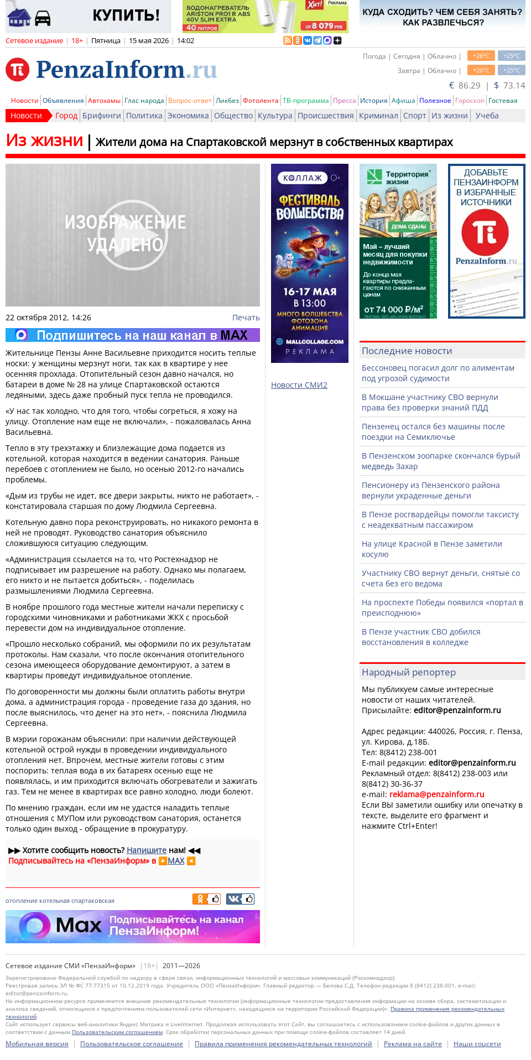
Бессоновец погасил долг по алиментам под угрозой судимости (438, 372)
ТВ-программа (306, 100)
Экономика (188, 115)
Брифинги (101, 115)
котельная (54, 900)
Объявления (63, 100)
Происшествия (326, 115)
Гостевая (503, 100)
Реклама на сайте (413, 1043)
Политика (144, 115)
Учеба (487, 115)
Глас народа (144, 100)
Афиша (403, 100)
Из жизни (449, 115)
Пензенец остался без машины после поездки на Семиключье (433, 431)
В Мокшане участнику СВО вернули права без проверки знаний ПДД (430, 402)
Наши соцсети (477, 1043)
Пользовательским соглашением (117, 1032)
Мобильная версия (37, 1043)
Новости (25, 100)
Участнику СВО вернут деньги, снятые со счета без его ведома (441, 578)
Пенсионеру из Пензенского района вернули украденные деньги (431, 490)
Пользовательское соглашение (131, 1043)
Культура (275, 115)
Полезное (435, 100)
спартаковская (92, 900)
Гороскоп (470, 100)
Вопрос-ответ (190, 100)
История (374, 100)
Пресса (344, 100)
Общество (233, 115)
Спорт (414, 115)
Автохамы (104, 100)
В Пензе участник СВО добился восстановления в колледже (421, 636)
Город (66, 115)
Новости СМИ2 (299, 385)
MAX (176, 860)
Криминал (378, 115)
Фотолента (261, 100)
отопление (22, 900)
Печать (246, 317)
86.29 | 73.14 (487, 85)
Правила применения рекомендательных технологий (283, 1043)
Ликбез (227, 100)
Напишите (146, 850)
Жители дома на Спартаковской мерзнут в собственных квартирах (274, 141)
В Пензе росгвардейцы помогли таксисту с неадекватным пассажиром (440, 519)
